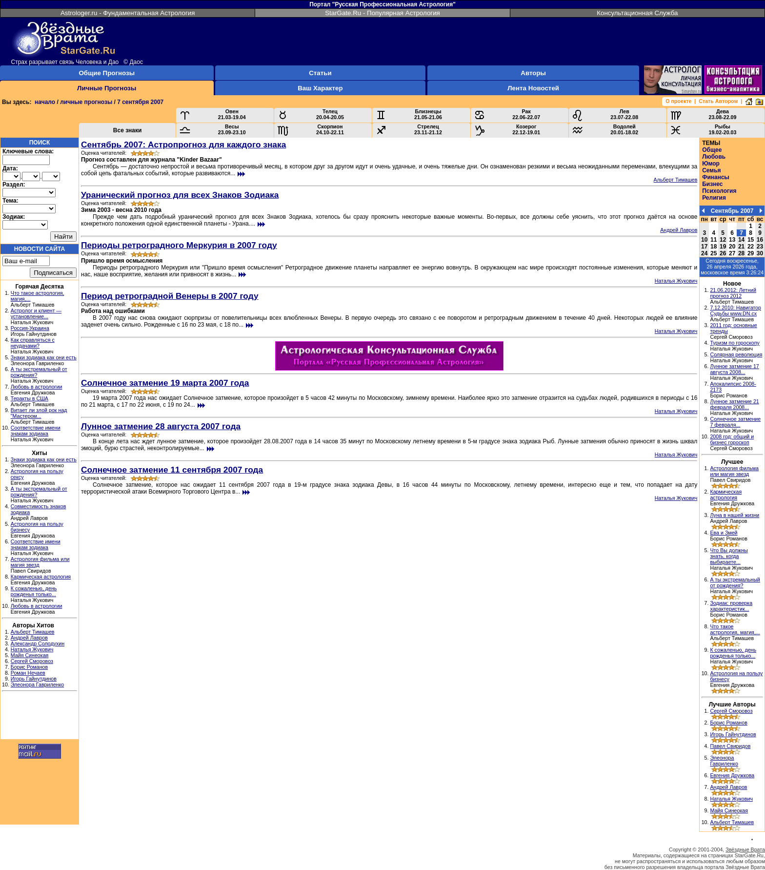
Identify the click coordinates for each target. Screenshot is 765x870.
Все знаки (127, 130)
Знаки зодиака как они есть (44, 357)
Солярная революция (736, 354)
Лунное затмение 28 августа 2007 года (161, 426)
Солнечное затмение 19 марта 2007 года (165, 383)
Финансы (715, 177)
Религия (714, 197)
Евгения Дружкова (732, 775)
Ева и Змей (723, 533)
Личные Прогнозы (106, 88)
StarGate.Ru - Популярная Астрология (382, 13)
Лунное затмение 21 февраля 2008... (734, 404)
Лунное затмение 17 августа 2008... (734, 369)
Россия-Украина (30, 328)
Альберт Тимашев (33, 632)
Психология (719, 190)
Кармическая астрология (41, 577)
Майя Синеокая (30, 655)
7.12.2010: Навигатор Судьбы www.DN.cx (735, 310)
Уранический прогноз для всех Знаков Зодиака (180, 195)
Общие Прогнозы (107, 73)
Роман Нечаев (28, 673)
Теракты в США (29, 398)
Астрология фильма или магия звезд (734, 471)
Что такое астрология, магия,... (735, 629)
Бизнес (712, 184)
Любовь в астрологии (36, 387)
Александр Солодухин (37, 643)
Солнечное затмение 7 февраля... (735, 422)
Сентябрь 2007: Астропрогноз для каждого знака (183, 144)
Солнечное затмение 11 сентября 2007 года (172, 470)
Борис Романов (29, 667)
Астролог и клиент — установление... (36, 313)
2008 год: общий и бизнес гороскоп (732, 439)
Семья (711, 170)
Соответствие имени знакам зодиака (35, 430)
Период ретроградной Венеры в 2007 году (170, 296)
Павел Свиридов (730, 746)
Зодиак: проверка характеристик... (731, 606)
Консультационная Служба (637, 13)
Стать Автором (718, 101)
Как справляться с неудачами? (33, 343)
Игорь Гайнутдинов (34, 679)
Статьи (320, 73)
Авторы (533, 73)
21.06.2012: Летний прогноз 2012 (733, 293)
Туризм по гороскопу (734, 343)
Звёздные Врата (745, 849)
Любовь (713, 156)
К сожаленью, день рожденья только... (34, 591)
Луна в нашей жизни (734, 515)
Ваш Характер (320, 88)
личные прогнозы (86, 102)
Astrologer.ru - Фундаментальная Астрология (127, 13)
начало (45, 102)
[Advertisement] (39, 717)
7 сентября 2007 (140, 102)
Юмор (711, 163)
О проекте (678, 101)
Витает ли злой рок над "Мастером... (39, 413)
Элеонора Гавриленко (37, 684)
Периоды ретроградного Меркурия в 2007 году (179, 245)
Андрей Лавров (29, 638)
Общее (712, 149)
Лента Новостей (533, 88)
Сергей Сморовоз (32, 661)
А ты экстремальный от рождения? (735, 582)
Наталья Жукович (32, 649)
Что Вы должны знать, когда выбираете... (728, 556)
